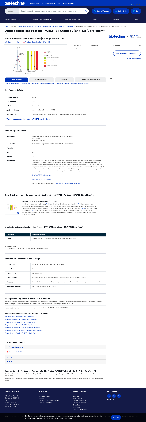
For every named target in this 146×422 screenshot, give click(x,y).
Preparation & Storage (47, 83)
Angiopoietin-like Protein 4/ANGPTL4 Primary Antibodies (22, 327)
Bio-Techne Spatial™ (49, 3)
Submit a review (12, 42)
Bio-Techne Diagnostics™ (66, 3)
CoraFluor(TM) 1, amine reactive (41, 175)
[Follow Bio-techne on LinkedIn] (109, 396)
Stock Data (76, 405)
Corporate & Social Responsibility (49, 400)
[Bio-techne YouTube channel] (119, 396)
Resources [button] (117, 19)
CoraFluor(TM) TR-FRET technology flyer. (68, 183)
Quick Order (121, 11)
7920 (47, 204)
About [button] (137, 19)
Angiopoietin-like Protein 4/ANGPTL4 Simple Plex (20, 333)
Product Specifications (12, 83)
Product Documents (71, 83)
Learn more (68, 418)
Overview (76, 396)
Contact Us (110, 399)
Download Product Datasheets (18, 352)
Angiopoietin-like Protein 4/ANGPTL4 (29, 26)
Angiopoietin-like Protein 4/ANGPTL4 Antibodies (58, 26)
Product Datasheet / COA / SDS (37, 42)
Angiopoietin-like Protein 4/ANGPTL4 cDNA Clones (21, 319)
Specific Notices (83, 83)
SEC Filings (76, 407)
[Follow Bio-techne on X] (114, 396)
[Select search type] (11, 11)
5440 (83, 208)
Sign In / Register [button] (101, 11)
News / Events (77, 398)
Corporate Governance (80, 409)
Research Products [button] (12, 19)
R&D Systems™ (35, 3)
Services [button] (96, 19)
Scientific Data (25, 83)
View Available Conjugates (126, 53)
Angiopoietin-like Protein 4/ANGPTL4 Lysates (19, 325)
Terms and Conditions (45, 403)
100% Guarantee (135, 58)
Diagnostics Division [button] (72, 19)
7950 (79, 204)
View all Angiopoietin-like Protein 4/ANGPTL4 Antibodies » (28, 119)
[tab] (16, 80)
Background (59, 83)
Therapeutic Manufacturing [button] (42, 19)
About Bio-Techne (44, 396)
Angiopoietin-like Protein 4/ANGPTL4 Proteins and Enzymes (23, 330)
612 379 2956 (11, 403)
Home (6, 26)
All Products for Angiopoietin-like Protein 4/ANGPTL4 (21, 316)
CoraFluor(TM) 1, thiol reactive (41, 179)
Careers (41, 398)
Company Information (79, 400)
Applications (35, 83)
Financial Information (79, 403)
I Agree (116, 417)
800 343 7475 (14, 405)
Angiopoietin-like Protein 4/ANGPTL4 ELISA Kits (20, 322)
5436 (32, 210)
